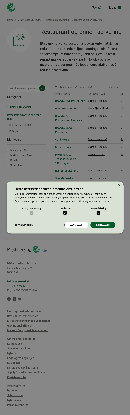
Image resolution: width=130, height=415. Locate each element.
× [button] (119, 185)
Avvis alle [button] (76, 224)
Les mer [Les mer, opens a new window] (107, 201)
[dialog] (65, 207)
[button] (24, 225)
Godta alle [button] (103, 224)
